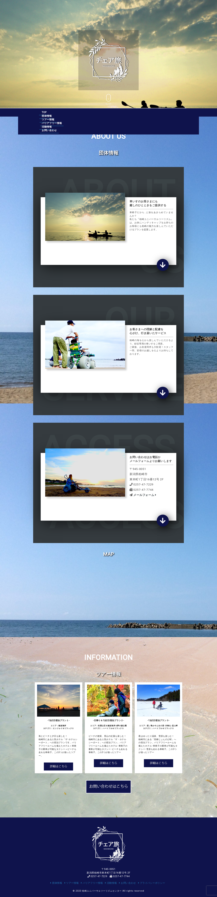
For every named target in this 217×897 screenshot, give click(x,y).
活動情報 (139, 112)
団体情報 (63, 112)
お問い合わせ (162, 112)
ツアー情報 (85, 112)
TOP (44, 112)
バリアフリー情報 (113, 112)
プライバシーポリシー (151, 883)
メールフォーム (144, 495)
